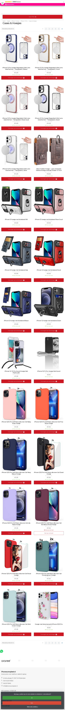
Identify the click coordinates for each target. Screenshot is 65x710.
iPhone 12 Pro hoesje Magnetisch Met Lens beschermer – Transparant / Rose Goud (16, 119)
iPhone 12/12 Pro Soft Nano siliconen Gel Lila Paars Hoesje (16, 523)
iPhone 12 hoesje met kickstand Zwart (49, 320)
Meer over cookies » (32, 706)
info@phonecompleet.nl (10, 686)
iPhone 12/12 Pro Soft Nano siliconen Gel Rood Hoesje (16, 574)
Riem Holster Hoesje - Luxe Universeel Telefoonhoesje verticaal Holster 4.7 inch (49, 169)
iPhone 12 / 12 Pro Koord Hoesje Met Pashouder (16, 372)
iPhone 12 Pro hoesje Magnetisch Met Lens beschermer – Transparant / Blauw (16, 68)
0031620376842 (8, 681)
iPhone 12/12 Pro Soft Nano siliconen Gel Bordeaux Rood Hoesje (49, 523)
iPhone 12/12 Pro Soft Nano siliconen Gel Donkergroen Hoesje (49, 574)
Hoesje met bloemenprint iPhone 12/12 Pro (49, 624)
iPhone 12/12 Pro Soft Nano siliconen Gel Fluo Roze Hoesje (48, 422)
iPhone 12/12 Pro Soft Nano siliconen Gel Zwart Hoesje (49, 473)
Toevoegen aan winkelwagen (16, 77)
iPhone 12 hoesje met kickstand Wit (16, 219)
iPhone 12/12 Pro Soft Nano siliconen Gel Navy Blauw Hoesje (16, 473)
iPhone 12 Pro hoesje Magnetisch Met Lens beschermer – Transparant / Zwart (48, 119)
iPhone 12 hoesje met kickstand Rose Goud (48, 219)
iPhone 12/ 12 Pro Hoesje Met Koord (48, 371)
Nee (32, 703)
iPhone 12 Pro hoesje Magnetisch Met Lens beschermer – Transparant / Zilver (16, 169)
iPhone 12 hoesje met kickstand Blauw (16, 320)
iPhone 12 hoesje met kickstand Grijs (16, 270)
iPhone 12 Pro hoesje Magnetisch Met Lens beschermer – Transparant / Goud (48, 68)
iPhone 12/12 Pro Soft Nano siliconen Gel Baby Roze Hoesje (16, 422)
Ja (31, 697)
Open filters (32, 17)
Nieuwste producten (8, 28)
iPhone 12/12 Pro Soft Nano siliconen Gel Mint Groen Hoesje (16, 625)
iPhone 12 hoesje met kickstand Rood (49, 270)
